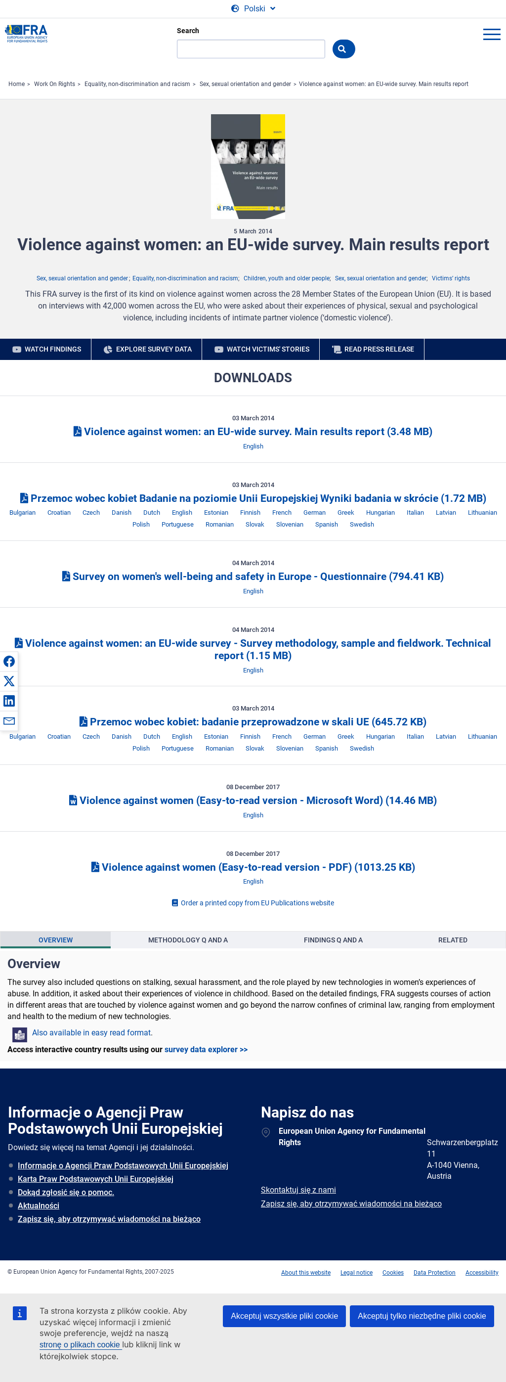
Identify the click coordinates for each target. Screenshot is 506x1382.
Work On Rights (54, 84)
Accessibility (482, 1272)
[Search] (251, 49)
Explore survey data (154, 349)
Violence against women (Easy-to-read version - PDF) (253, 867)
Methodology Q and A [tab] (188, 940)
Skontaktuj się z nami (298, 1190)
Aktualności (38, 1205)
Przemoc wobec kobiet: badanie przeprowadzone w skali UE (253, 722)
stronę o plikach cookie (81, 1344)
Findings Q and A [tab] (333, 940)
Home (16, 84)
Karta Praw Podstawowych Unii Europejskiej (95, 1179)
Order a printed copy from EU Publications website (253, 903)
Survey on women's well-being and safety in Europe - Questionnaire (253, 576)
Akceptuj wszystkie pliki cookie (284, 1316)
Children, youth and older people (287, 278)
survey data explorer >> (206, 1049)
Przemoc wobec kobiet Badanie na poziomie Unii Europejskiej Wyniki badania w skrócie (253, 498)
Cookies (393, 1272)
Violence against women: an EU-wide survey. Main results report (383, 84)
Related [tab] (452, 940)
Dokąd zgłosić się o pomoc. (66, 1192)
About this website (306, 1272)
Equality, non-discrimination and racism (137, 84)
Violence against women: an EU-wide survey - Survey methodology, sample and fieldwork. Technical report (253, 649)
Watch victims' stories (268, 349)
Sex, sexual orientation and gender (245, 84)
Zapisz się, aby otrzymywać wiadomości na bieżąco (109, 1219)
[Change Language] (253, 9)
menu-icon (491, 34)
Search (188, 31)
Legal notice (356, 1272)
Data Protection (435, 1272)
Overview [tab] (56, 940)
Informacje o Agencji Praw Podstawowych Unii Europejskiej (123, 1165)
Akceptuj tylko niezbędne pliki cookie (422, 1316)
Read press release (379, 349)
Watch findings (53, 349)
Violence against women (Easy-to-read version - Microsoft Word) (253, 800)
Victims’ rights (451, 278)
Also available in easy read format (91, 1032)
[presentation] (55, 940)
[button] (9, 661)
